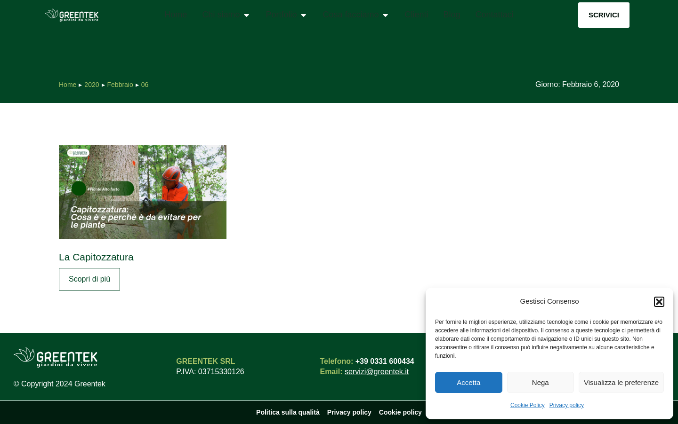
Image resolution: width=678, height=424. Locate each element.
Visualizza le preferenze (621, 382)
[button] (659, 301)
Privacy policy (566, 405)
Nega (540, 382)
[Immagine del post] (142, 192)
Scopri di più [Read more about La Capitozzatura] (89, 279)
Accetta (468, 382)
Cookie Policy (527, 405)
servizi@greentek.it (377, 372)
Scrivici (604, 15)
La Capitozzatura (96, 256)
